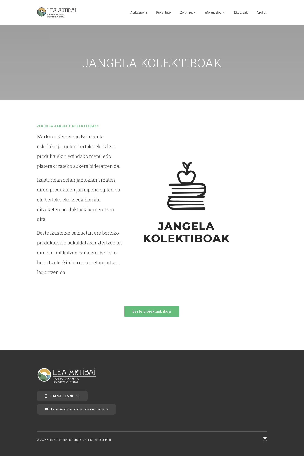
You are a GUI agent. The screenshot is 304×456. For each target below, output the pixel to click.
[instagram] (265, 439)
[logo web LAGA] (56, 9)
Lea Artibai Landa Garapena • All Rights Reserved (80, 439)
